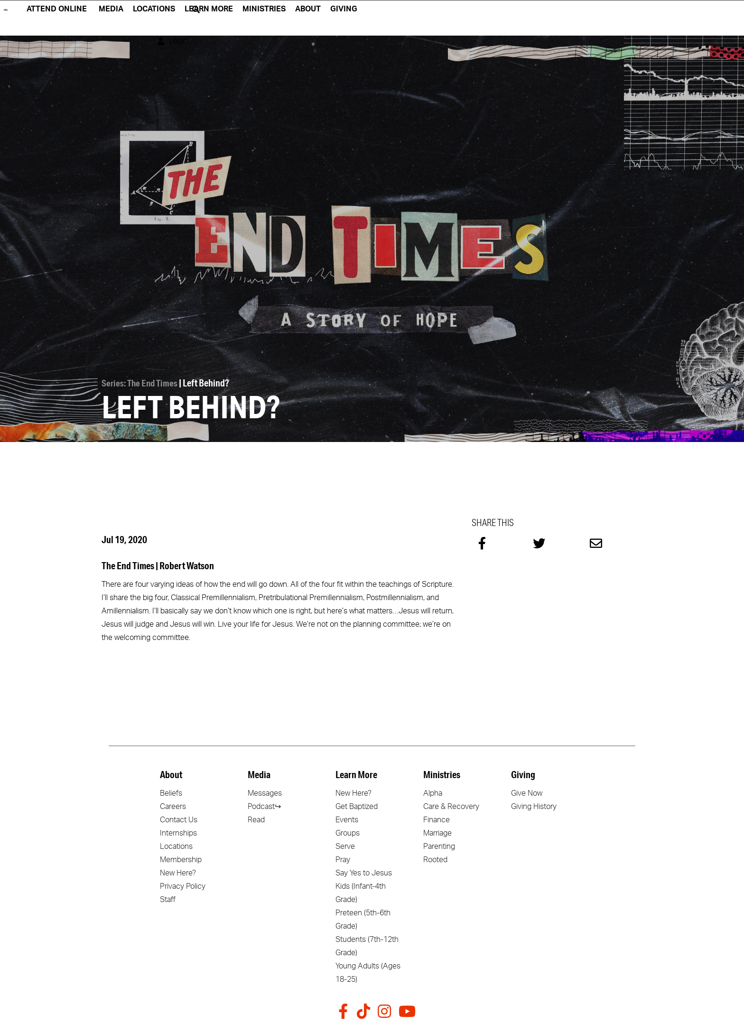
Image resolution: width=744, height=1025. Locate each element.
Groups (347, 832)
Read (256, 819)
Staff (168, 899)
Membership (181, 859)
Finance (436, 819)
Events (346, 819)
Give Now (526, 792)
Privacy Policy (182, 885)
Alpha (432, 792)
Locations (176, 845)
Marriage (437, 832)
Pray (342, 859)
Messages (265, 792)
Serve (345, 845)
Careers (173, 805)
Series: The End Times (141, 382)
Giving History (534, 805)
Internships (178, 832)
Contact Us (178, 819)
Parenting (439, 845)
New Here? (178, 872)
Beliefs (171, 792)
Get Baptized (356, 805)
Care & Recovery (451, 805)
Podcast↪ (264, 805)
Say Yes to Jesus (363, 872)
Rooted (435, 859)
